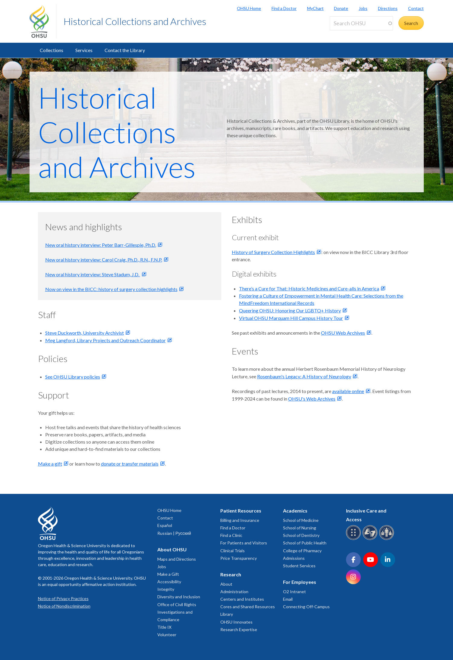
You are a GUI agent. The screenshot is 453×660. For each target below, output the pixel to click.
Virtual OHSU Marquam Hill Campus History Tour (291, 318)
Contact (416, 8)
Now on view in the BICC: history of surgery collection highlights (111, 289)
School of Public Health (304, 542)
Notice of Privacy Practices (63, 598)
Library (226, 614)
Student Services (299, 565)
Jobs (363, 8)
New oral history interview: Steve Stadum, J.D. (92, 274)
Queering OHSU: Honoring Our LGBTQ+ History (290, 310)
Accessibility (169, 581)
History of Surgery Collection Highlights (273, 252)
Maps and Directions (176, 559)
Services (84, 50)
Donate (341, 8)
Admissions (294, 558)
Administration (234, 591)
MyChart (315, 8)
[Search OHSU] (361, 23)
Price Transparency (238, 558)
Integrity (165, 589)
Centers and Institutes (242, 599)
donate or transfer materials (130, 463)
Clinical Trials (232, 550)
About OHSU (172, 549)
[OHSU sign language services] (371, 538)
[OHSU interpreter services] (387, 538)
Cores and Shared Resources (247, 606)
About (226, 584)
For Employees (299, 582)
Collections (51, 50)
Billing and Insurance (239, 520)
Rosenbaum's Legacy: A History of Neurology (304, 376)
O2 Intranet (294, 591)
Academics (295, 510)
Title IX (164, 627)
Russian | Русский (174, 533)
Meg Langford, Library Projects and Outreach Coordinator (105, 340)
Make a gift (50, 463)
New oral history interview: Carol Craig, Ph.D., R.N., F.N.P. (103, 259)
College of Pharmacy (302, 550)
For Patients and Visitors (243, 542)
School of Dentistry (301, 535)
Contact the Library (125, 50)
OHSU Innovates (236, 621)
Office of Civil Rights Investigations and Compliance (176, 612)
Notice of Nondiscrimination (64, 606)
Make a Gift (168, 574)
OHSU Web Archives (343, 333)
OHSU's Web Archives (311, 398)
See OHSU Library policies (72, 377)
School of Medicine (301, 520)
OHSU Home (249, 8)
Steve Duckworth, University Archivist (84, 333)
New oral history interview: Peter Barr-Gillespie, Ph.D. (100, 245)
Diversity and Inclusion (178, 596)
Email (288, 599)
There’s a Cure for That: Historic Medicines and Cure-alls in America (309, 288)
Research (230, 574)
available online (348, 391)
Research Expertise (238, 629)
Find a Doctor (284, 8)
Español (164, 525)
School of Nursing (299, 527)
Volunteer (166, 634)
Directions (388, 8)
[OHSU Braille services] (354, 538)
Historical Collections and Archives (135, 21)
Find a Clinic (231, 535)
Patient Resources (240, 510)
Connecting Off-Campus (306, 606)
